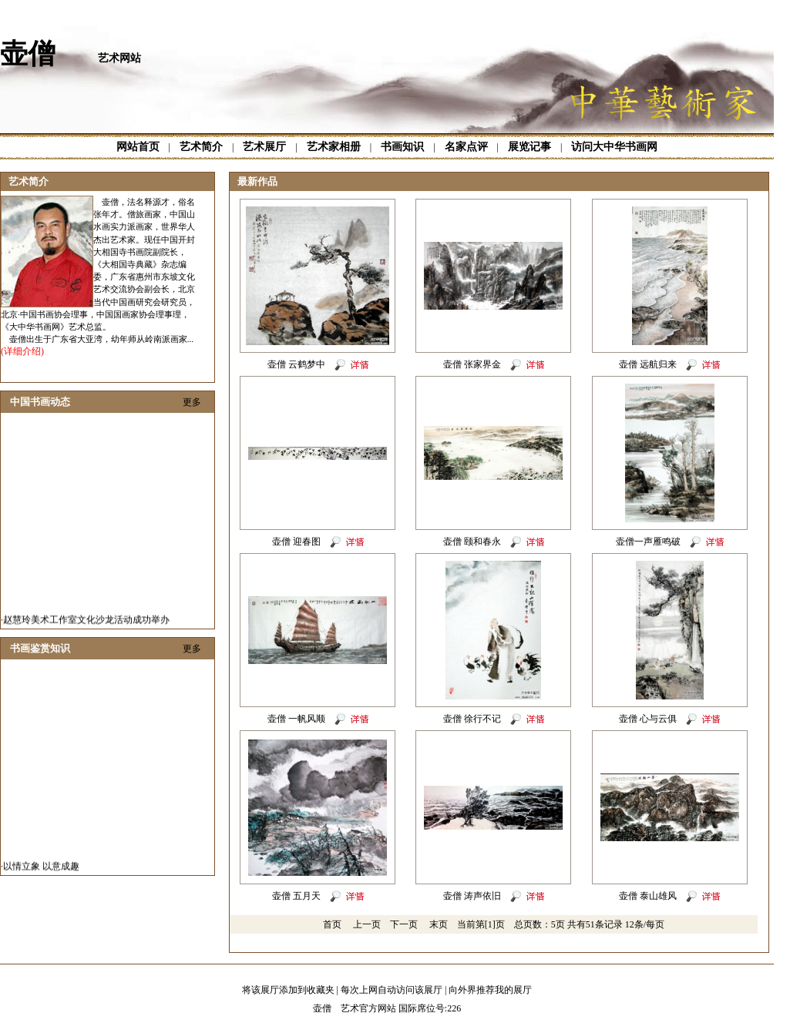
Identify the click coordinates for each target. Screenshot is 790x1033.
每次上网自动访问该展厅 (391, 989)
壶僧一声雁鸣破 (648, 541)
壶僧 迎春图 (296, 541)
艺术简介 (201, 147)
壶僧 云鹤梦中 (296, 364)
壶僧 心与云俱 (648, 718)
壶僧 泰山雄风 (648, 895)
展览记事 (529, 147)
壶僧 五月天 (296, 895)
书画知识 (402, 147)
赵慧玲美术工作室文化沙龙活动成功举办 (86, 624)
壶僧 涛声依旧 (472, 895)
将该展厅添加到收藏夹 (288, 989)
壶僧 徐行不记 (472, 718)
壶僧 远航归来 (648, 364)
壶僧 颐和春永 (472, 541)
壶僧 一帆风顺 (296, 718)
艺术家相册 (334, 147)
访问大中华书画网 (614, 147)
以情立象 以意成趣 (41, 870)
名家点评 (466, 147)
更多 (192, 402)
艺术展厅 (264, 147)
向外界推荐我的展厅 (490, 989)
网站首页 (138, 147)
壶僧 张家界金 (472, 364)
